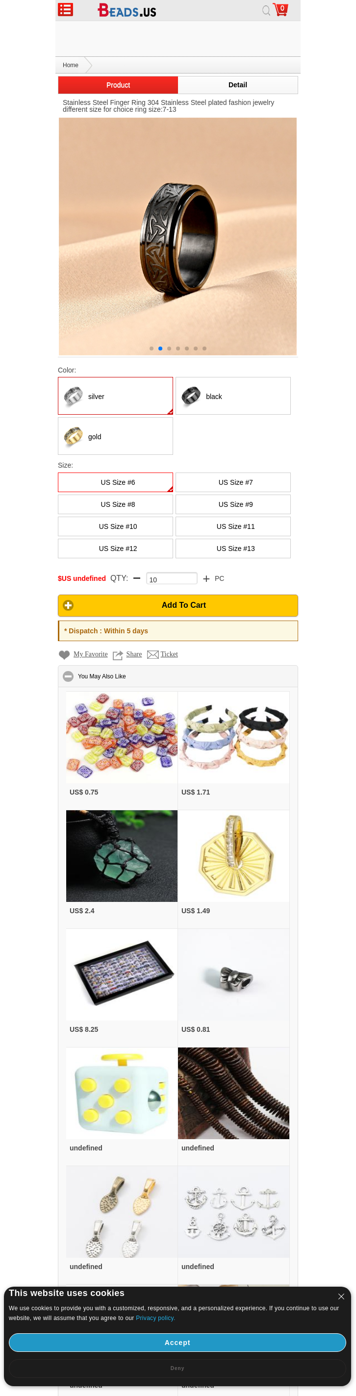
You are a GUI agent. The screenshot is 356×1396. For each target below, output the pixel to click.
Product (118, 49)
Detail (238, 49)
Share (134, 619)
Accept (178, 1342)
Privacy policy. (155, 1318)
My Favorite (91, 619)
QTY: (119, 543)
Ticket (169, 619)
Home (70, 29)
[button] (178, 570)
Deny (177, 1368)
